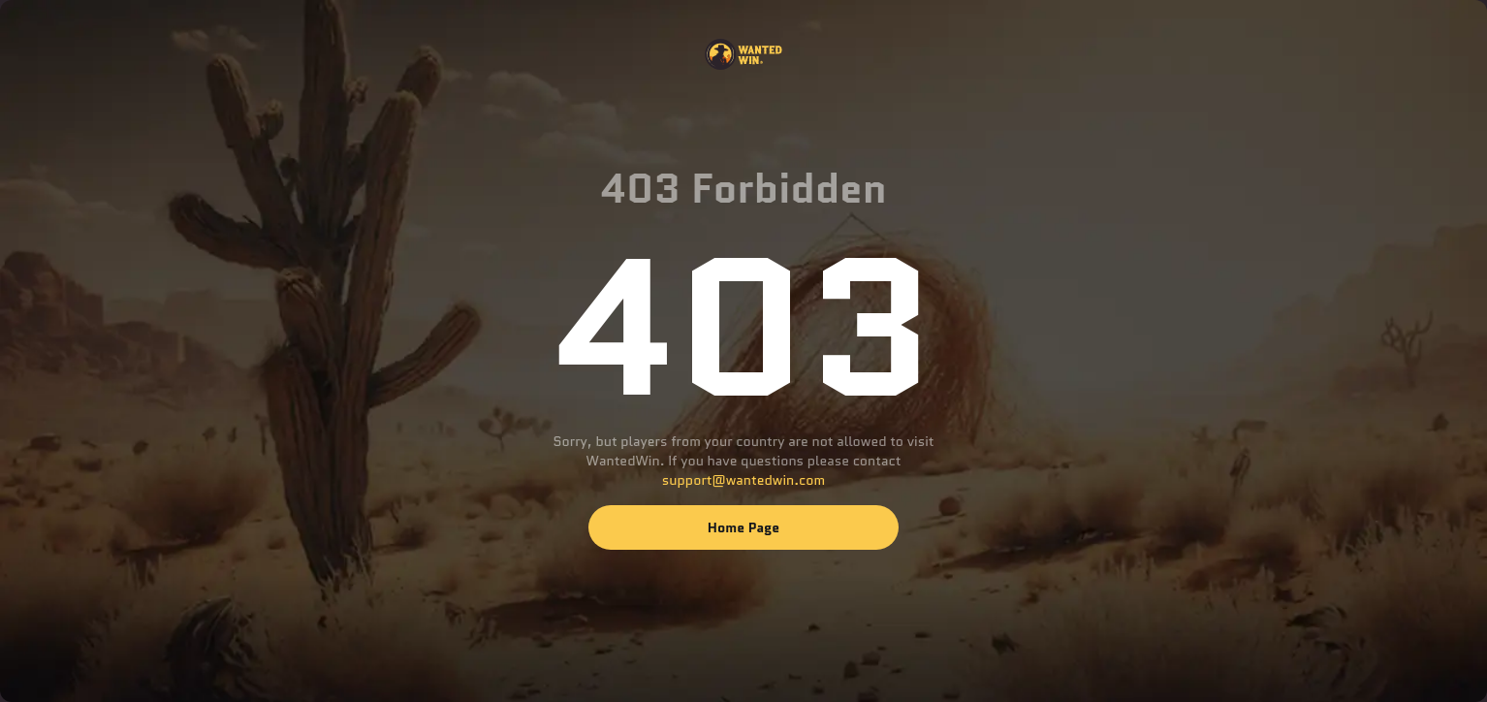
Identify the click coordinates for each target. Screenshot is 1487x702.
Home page (743, 527)
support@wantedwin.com (743, 480)
